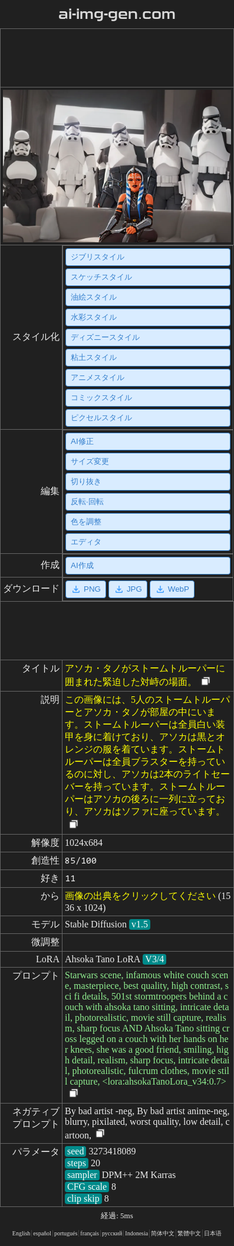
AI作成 (82, 565)
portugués (65, 1233)
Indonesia (136, 1233)
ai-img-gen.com (117, 14)
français (89, 1233)
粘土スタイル (94, 357)
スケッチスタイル (101, 276)
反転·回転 (87, 501)
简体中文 (162, 1233)
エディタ (86, 541)
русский (112, 1233)
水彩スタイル (94, 317)
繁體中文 (189, 1233)
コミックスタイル (101, 397)
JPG (128, 589)
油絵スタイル (94, 297)
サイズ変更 (90, 461)
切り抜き (86, 481)
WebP (172, 589)
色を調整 (86, 521)
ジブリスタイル (97, 256)
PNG (86, 589)
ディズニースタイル (105, 337)
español (42, 1233)
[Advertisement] (115, 58)
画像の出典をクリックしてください (140, 896)
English (21, 1233)
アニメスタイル (97, 377)
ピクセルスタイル (101, 417)
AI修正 (82, 441)
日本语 (213, 1233)
